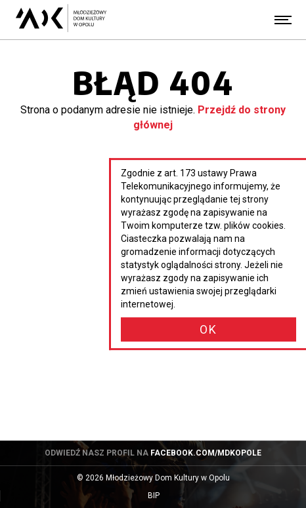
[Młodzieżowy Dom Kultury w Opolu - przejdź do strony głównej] (60, 19)
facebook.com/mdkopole (205, 453)
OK (208, 329)
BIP (166, 495)
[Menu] (283, 19)
